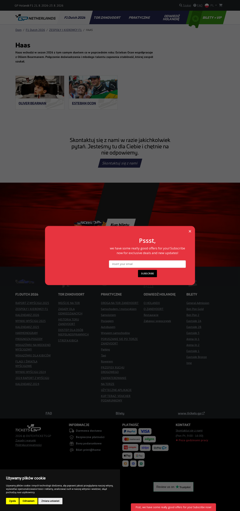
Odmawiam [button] (28, 501)
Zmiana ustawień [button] (50, 501)
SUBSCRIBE (147, 273)
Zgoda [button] (12, 501)
